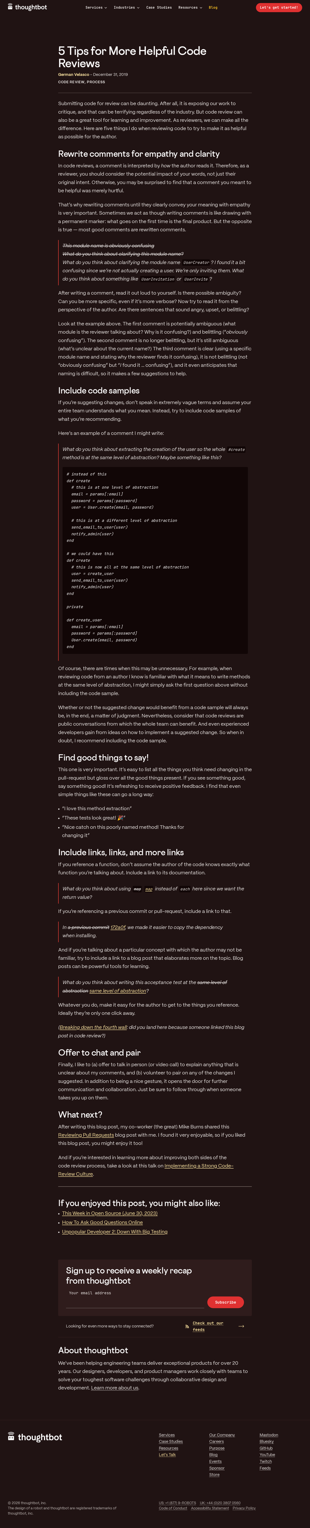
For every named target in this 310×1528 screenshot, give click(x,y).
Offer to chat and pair (99, 1052)
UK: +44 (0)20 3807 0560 (220, 1503)
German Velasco (73, 75)
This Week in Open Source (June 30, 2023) (110, 1213)
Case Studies (159, 7)
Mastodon (269, 1435)
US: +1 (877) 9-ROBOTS (177, 1503)
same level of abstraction (117, 991)
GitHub (266, 1448)
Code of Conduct (173, 1508)
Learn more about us (114, 1388)
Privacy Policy (244, 1508)
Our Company (222, 1435)
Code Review (71, 82)
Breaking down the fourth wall (93, 1027)
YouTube (267, 1455)
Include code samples (99, 390)
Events (215, 1462)
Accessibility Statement (210, 1508)
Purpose (216, 1448)
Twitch (266, 1462)
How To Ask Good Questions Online (102, 1222)
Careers (216, 1442)
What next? (80, 1114)
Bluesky (267, 1442)
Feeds (265, 1468)
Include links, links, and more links (121, 852)
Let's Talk (167, 1455)
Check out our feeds (204, 1326)
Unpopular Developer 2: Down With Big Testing (115, 1232)
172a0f (117, 927)
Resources (190, 7)
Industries (127, 7)
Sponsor (217, 1468)
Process (96, 82)
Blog (213, 7)
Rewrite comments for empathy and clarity (139, 154)
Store (214, 1475)
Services (96, 7)
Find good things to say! (103, 757)
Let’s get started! (279, 7)
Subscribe (225, 1302)
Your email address (90, 1292)
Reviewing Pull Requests (86, 1135)
